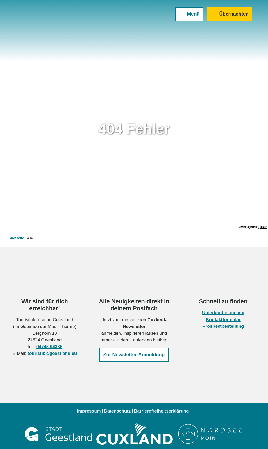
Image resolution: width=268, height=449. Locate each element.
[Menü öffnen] (188, 16)
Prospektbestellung (223, 326)
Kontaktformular (223, 319)
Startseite (16, 238)
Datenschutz (117, 411)
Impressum (89, 411)
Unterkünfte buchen (223, 312)
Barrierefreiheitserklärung (161, 411)
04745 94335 (49, 346)
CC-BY (263, 227)
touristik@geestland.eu (52, 353)
